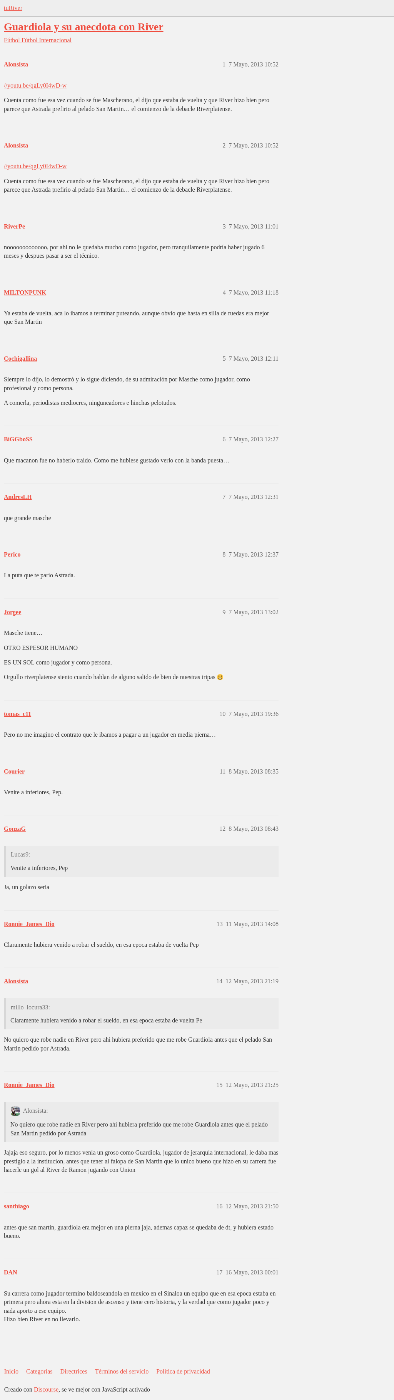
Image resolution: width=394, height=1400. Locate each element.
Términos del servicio (122, 1371)
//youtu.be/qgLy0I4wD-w (35, 85)
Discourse (46, 1389)
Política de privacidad (183, 1371)
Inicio (11, 1371)
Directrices (73, 1371)
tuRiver (13, 8)
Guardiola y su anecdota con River (84, 27)
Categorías (39, 1371)
